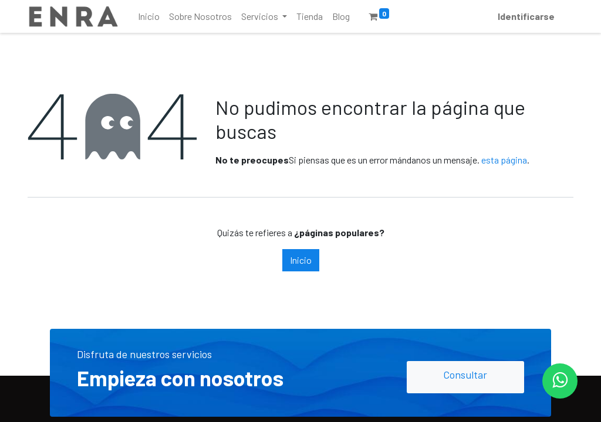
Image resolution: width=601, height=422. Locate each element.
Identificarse (526, 16)
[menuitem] (148, 16)
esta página (504, 159)
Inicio (301, 260)
